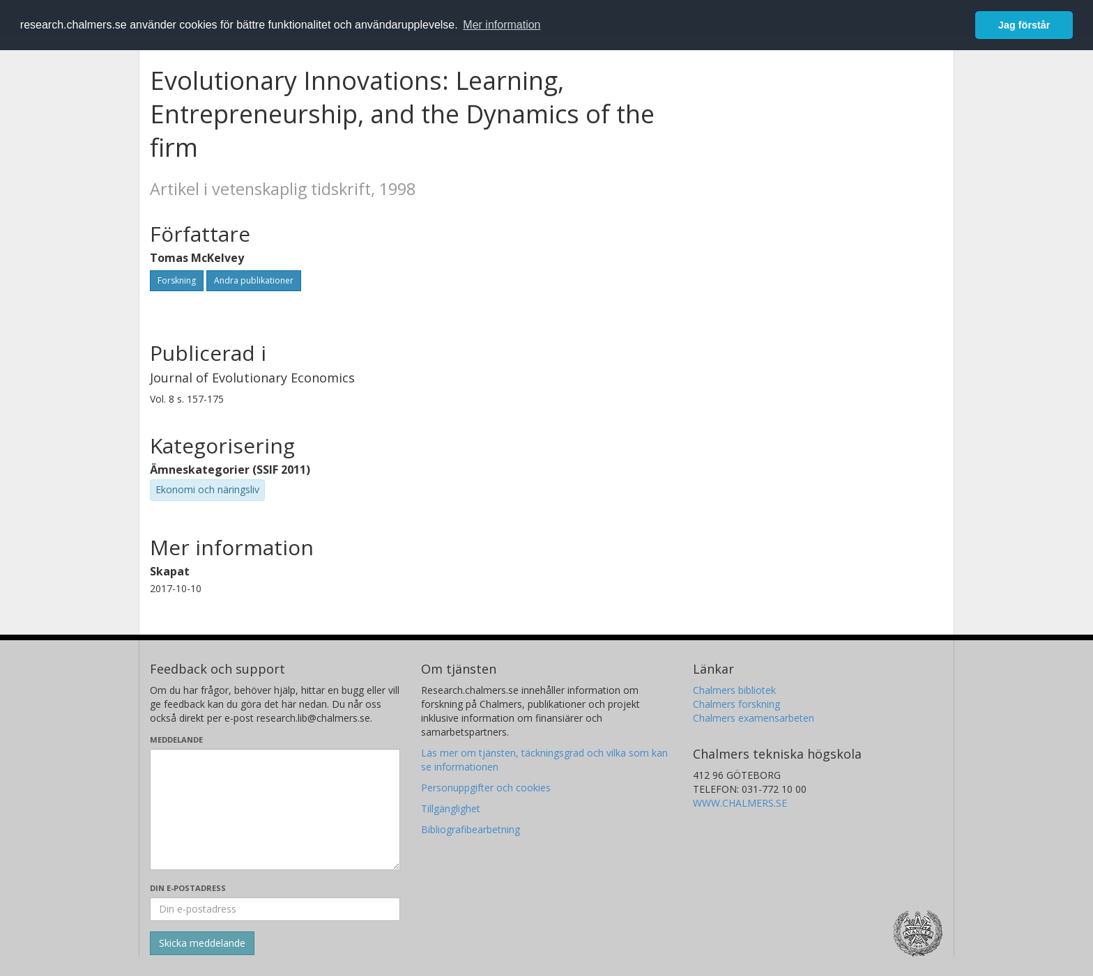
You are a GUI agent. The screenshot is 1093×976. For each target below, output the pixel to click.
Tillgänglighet (450, 808)
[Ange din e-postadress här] (275, 909)
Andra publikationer (253, 280)
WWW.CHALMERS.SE (740, 803)
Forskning (177, 280)
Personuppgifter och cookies (486, 787)
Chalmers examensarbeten (753, 718)
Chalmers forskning (736, 704)
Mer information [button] (501, 25)
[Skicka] (202, 943)
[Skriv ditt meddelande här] (275, 809)
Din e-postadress (188, 888)
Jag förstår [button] (1024, 25)
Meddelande (176, 739)
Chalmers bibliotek (734, 690)
